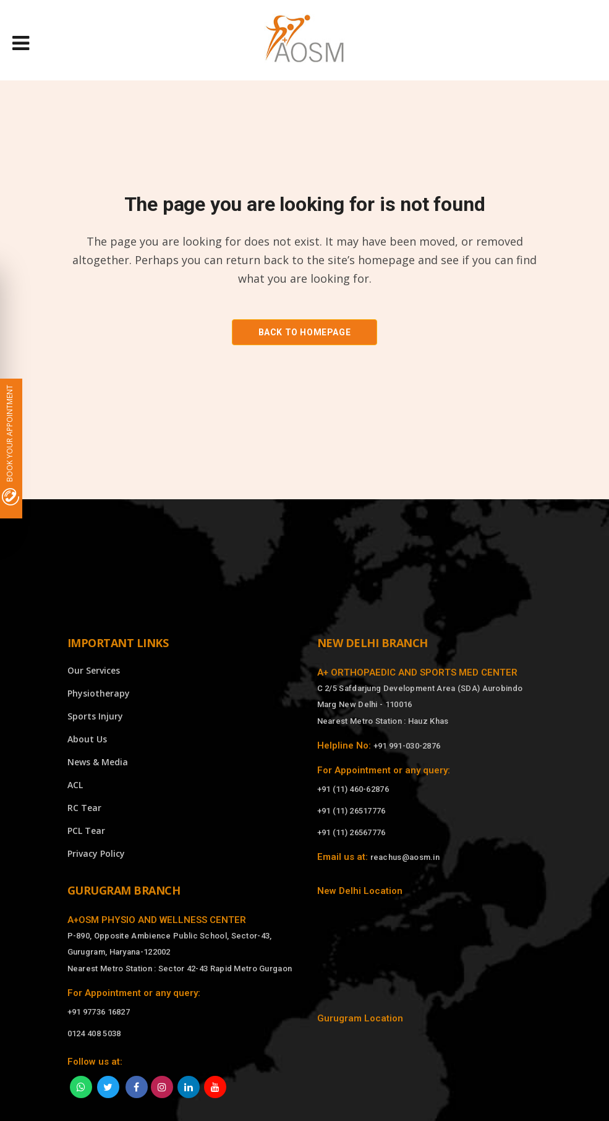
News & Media (97, 762)
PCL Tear (86, 830)
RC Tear (84, 808)
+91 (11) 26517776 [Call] (351, 810)
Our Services (93, 670)
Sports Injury (95, 716)
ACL (75, 785)
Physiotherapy (98, 693)
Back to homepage (304, 332)
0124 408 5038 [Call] (94, 1033)
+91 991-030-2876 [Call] (407, 745)
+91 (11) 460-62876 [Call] (353, 789)
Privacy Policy (96, 853)
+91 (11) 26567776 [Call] (351, 832)
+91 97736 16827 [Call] (98, 1011)
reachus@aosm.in (405, 857)
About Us (87, 739)
